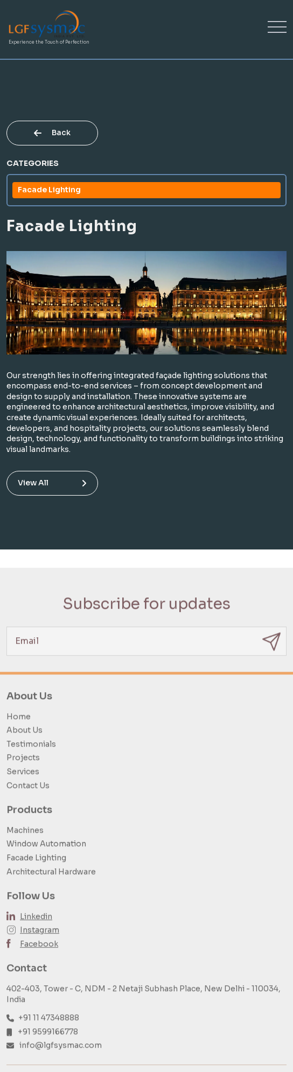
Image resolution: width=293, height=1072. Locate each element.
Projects (23, 769)
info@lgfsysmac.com (60, 1057)
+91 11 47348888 (48, 1029)
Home (18, 728)
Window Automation (46, 855)
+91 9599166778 (48, 1043)
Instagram (39, 941)
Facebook (39, 955)
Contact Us (28, 797)
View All (52, 483)
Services (22, 783)
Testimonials (31, 755)
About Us (24, 742)
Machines (25, 841)
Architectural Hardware (51, 883)
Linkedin (36, 927)
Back (52, 132)
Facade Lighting (49, 189)
